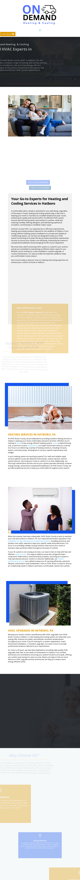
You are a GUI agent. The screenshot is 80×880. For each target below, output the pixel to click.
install (18, 443)
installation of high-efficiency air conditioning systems (29, 541)
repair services (20, 554)
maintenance (32, 445)
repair (55, 443)
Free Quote (7, 34)
